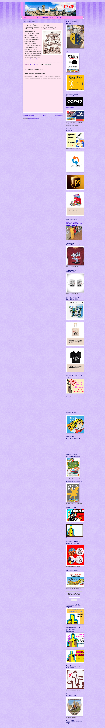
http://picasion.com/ (70, 107)
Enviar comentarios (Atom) (33, 118)
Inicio (26, 17)
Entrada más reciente (28, 115)
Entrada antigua (59, 115)
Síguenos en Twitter (47, 17)
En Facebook (34, 17)
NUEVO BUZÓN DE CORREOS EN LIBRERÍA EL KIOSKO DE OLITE (74, 223)
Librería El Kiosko (61, 17)
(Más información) (33, 59)
